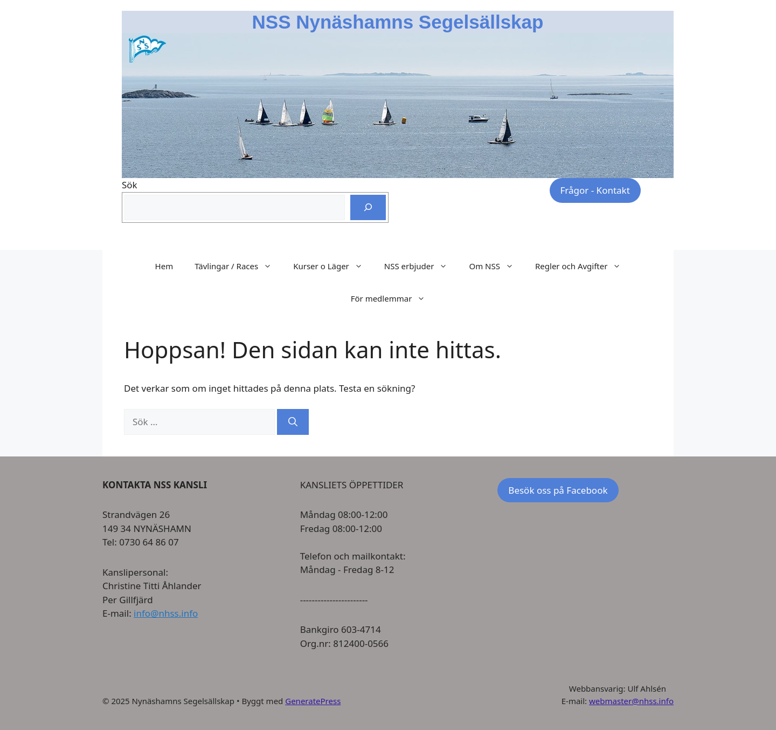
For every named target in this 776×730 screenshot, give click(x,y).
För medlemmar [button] (393, 298)
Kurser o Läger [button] (333, 266)
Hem (164, 266)
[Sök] (368, 208)
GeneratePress (313, 700)
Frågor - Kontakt (595, 190)
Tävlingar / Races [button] (238, 266)
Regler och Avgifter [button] (583, 266)
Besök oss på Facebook (557, 490)
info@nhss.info (166, 613)
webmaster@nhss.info (631, 700)
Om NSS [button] (496, 266)
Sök (129, 185)
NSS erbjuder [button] (421, 266)
